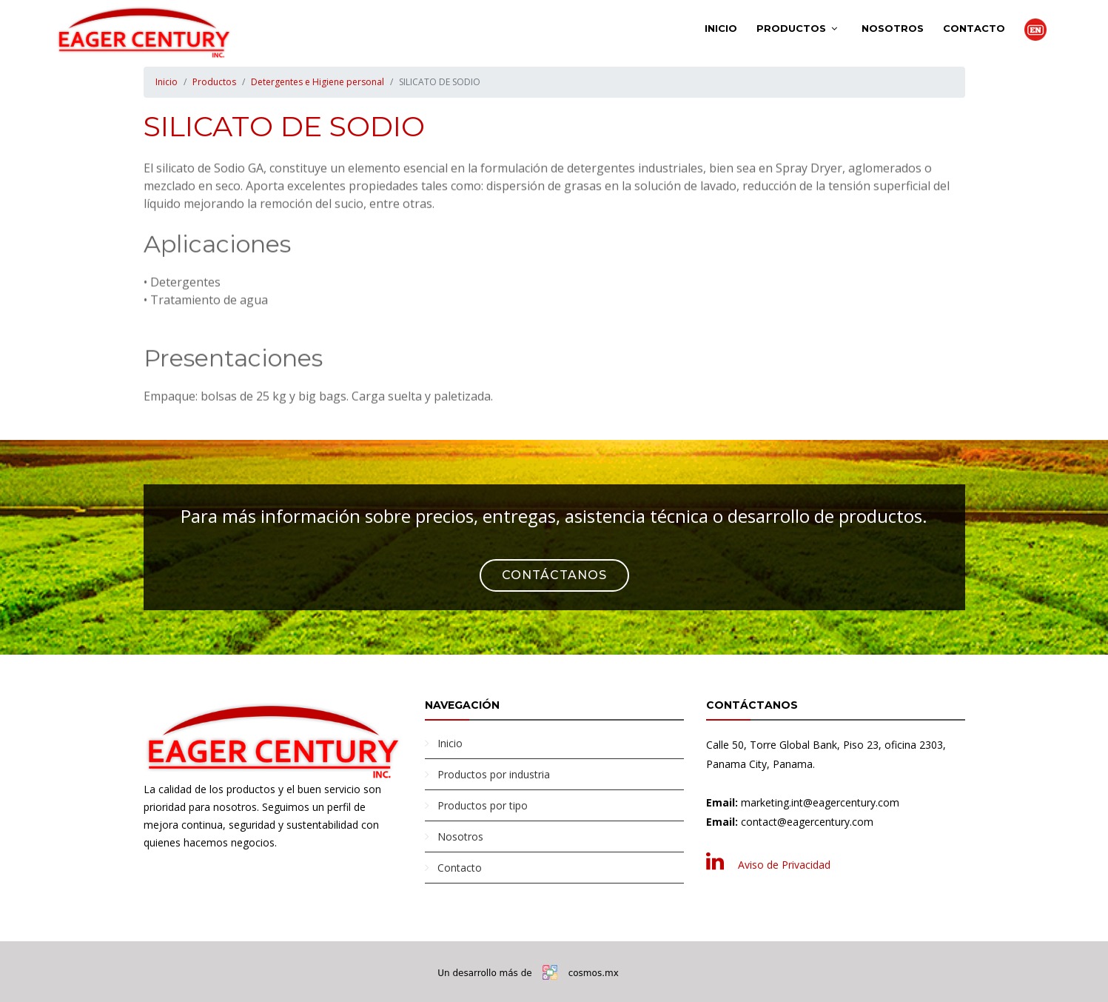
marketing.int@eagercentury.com (820, 802)
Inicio (721, 28)
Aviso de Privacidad (784, 865)
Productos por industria (493, 774)
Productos (791, 28)
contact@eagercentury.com (807, 822)
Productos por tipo (482, 805)
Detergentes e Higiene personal (317, 82)
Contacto (974, 28)
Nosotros (893, 28)
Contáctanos (554, 575)
